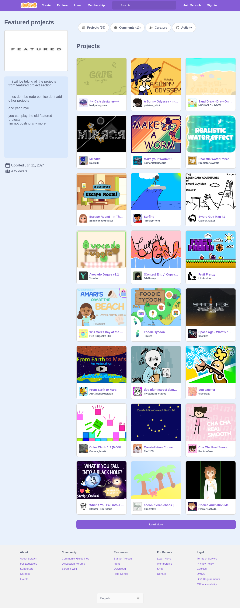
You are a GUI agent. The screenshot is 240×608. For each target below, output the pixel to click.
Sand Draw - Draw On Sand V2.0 (215, 101)
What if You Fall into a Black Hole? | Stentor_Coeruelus (106, 505)
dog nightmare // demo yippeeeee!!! (161, 389)
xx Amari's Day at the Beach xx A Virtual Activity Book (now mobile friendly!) (106, 332)
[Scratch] (28, 5)
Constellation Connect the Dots (161, 447)
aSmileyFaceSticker (101, 220)
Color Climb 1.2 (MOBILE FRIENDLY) (106, 447)
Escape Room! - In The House (106, 216)
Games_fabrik (97, 451)
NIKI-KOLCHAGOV (209, 105)
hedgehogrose (98, 105)
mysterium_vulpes (155, 393)
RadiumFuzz (205, 451)
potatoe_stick (152, 105)
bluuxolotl (150, 509)
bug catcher (206, 389)
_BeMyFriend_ (152, 220)
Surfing (149, 216)
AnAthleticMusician (101, 393)
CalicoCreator (206, 220)
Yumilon (94, 278)
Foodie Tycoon (154, 332)
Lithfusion (204, 278)
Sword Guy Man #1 (211, 216)
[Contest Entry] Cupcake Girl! (161, 274)
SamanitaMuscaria (155, 163)
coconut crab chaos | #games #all (161, 505)
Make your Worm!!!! (158, 159)
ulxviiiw (203, 336)
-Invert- (148, 336)
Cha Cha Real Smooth (213, 447)
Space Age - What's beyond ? (215, 332)
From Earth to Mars (102, 389)
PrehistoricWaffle (208, 163)
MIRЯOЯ (95, 159)
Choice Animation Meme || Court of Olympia (215, 505)
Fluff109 (149, 451)
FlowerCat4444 (207, 509)
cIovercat (204, 393)
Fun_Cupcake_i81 (100, 336)
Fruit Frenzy (206, 274)
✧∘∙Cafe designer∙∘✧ (104, 101)
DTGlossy (150, 278)
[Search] (116, 5)
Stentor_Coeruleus (100, 509)
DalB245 (94, 163)
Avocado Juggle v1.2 (104, 274)
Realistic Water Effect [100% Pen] (215, 159)
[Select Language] (120, 598)
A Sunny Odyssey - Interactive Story (161, 101)
